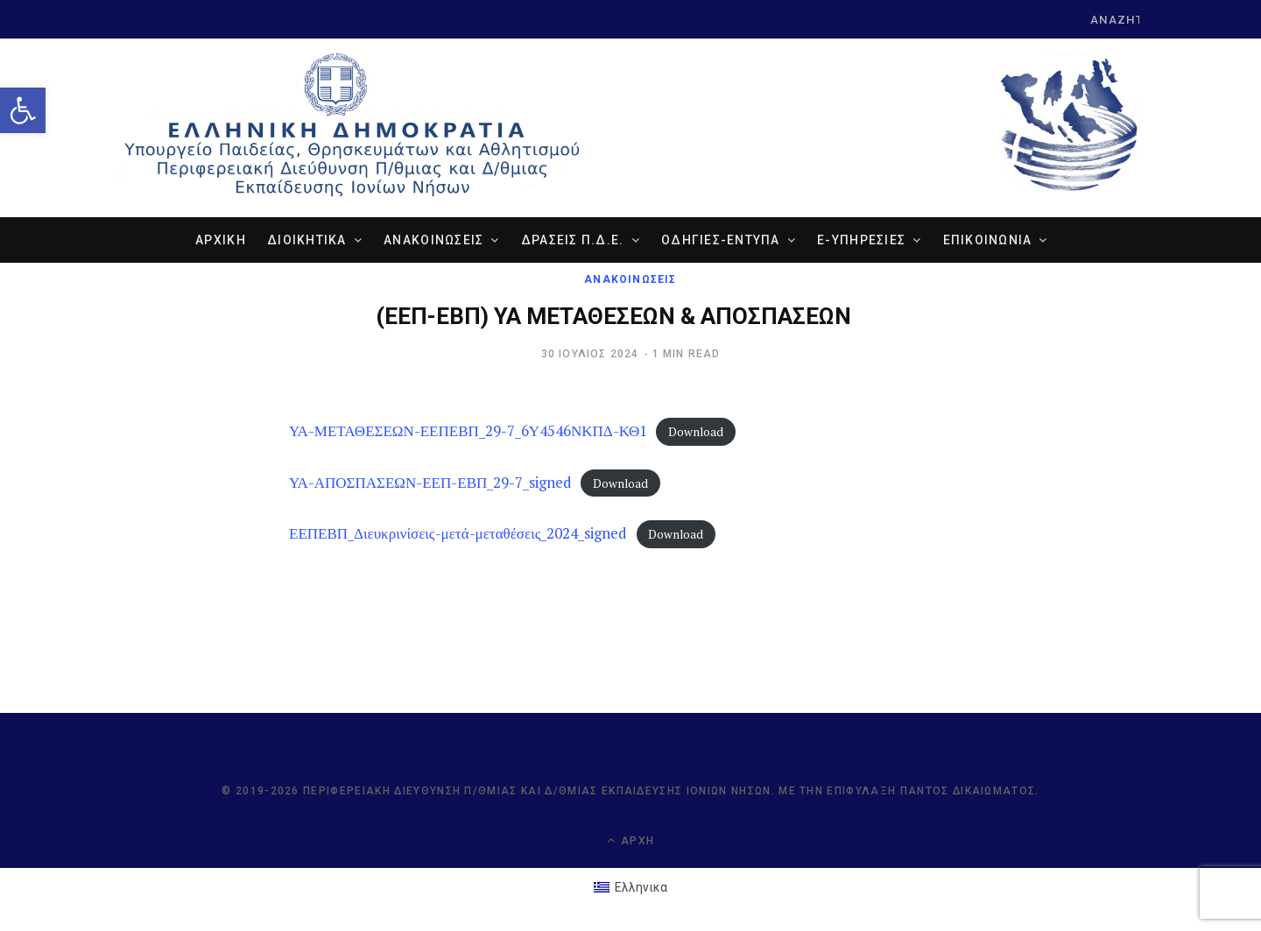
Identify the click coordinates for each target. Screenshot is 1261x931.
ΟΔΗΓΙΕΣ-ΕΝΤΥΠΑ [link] (720, 240)
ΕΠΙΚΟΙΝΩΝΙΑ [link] (987, 240)
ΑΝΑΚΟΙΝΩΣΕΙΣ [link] (433, 240)
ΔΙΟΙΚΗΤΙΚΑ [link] (307, 240)
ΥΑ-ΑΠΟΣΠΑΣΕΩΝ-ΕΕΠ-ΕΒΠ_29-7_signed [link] (430, 482)
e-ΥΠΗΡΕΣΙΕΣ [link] (861, 240)
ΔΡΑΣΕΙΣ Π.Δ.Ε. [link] (572, 240)
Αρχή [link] (630, 840)
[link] (23, 110)
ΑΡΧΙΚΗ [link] (220, 240)
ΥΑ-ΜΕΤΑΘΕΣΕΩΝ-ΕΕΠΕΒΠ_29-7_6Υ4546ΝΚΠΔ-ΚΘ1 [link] (468, 430)
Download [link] (695, 432)
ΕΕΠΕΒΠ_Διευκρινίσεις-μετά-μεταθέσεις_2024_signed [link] (458, 533)
